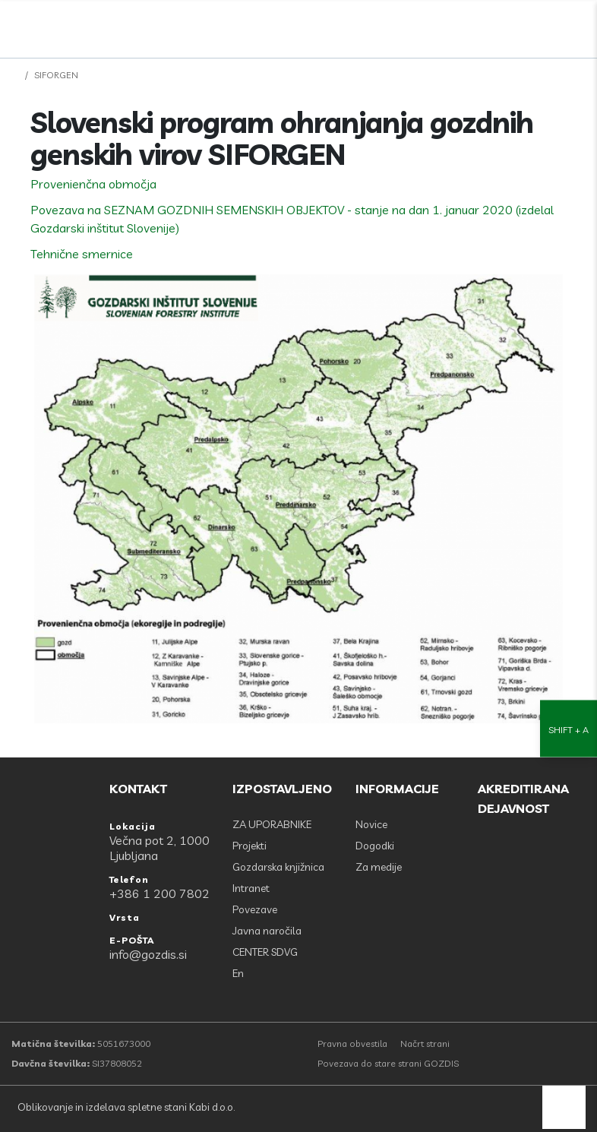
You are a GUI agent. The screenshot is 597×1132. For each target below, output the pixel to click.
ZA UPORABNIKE (271, 824)
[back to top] (564, 1107)
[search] (544, 25)
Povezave (254, 909)
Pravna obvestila (352, 1043)
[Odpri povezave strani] (578, 25)
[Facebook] (511, 25)
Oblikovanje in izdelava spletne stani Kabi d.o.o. (125, 1107)
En (238, 973)
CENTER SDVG (265, 952)
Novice (371, 824)
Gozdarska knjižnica (278, 867)
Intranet (251, 888)
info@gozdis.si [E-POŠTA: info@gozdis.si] (148, 954)
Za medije (378, 867)
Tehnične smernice (81, 253)
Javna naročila (267, 931)
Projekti (249, 845)
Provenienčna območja (93, 183)
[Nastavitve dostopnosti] (568, 566)
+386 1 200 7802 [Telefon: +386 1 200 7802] (159, 893)
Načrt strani (425, 1043)
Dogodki (374, 845)
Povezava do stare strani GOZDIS (388, 1063)
